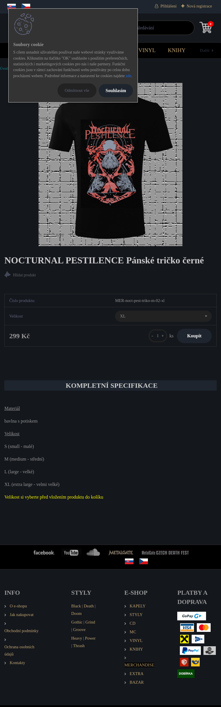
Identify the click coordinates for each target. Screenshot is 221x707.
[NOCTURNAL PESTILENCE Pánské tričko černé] (110, 164)
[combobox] (163, 317)
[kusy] (154, 336)
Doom (76, 615)
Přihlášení (169, 6)
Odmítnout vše (77, 90)
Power (90, 639)
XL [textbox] (122, 316)
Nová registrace (199, 6)
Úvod (4, 68)
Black (76, 607)
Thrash (79, 647)
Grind (90, 623)
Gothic (77, 623)
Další (204, 50)
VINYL (147, 50)
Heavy (76, 639)
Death (89, 607)
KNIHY (177, 50)
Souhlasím (116, 90)
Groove (79, 631)
